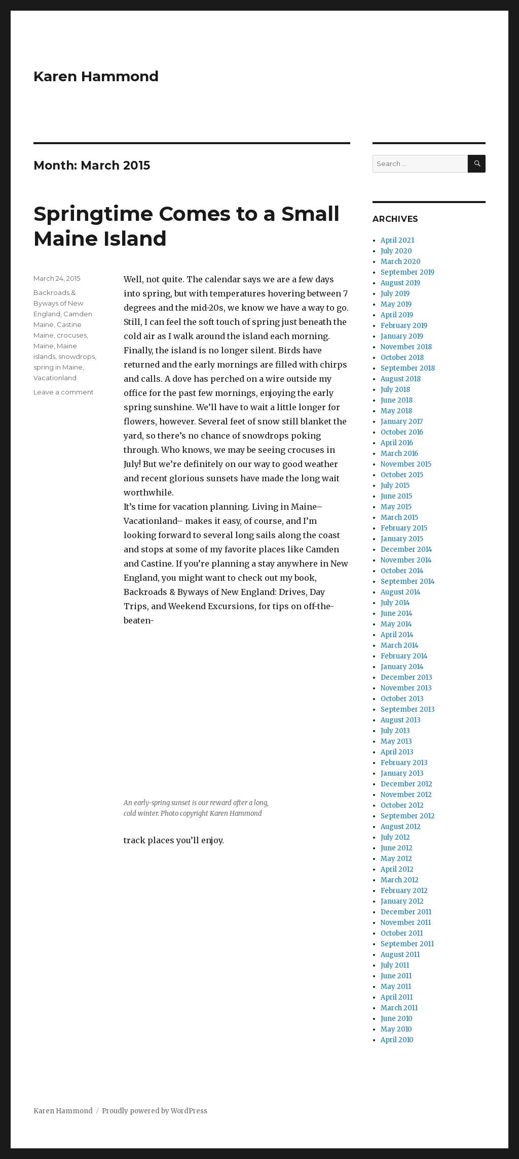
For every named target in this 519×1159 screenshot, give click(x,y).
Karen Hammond (96, 76)
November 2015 (406, 464)
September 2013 (408, 709)
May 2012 (396, 858)
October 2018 (402, 357)
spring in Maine (58, 367)
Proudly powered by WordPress (154, 1111)
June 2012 (397, 848)
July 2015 (395, 485)
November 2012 (406, 794)
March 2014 (400, 645)
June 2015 (396, 496)
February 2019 (404, 325)
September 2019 (407, 272)
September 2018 (408, 368)
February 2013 (404, 762)
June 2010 (397, 1018)
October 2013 (402, 698)
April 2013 (397, 752)
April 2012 (397, 869)
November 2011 (406, 922)
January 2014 (402, 667)
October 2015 (402, 475)
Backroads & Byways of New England (58, 303)
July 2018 (395, 389)
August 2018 (401, 379)
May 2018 (396, 411)
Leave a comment (63, 392)
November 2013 (406, 688)
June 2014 (397, 613)
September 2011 (407, 944)
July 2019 (395, 293)
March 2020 (401, 261)
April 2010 (397, 1040)
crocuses (72, 335)
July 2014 (395, 603)
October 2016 (402, 432)
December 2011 (406, 912)
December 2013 (406, 677)
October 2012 (402, 805)
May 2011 (396, 986)
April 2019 (397, 315)
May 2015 (396, 507)
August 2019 (400, 283)
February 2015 (404, 528)
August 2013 (401, 720)
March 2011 (399, 1008)
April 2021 (397, 240)
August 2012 (401, 826)
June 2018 (397, 400)
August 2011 (400, 954)
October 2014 (402, 571)
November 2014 (406, 560)
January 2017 (402, 421)
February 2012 (404, 890)
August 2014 (401, 592)
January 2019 (402, 336)
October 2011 (402, 933)
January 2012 (402, 901)
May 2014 (396, 624)
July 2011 (395, 965)
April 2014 (397, 635)
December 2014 (406, 549)
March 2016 (399, 453)
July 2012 (395, 837)
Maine (43, 346)
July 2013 (395, 730)
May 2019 (396, 304)
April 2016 (397, 443)
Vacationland (55, 378)
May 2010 (396, 1029)
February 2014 (404, 656)
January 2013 (402, 773)
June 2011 (396, 976)
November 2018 (406, 347)
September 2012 (408, 816)
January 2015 (402, 539)
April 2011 (397, 997)
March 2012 (400, 880)
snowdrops (76, 356)
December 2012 (406, 784)
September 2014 (408, 581)
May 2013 (396, 741)
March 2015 (399, 517)
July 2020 (396, 251)
